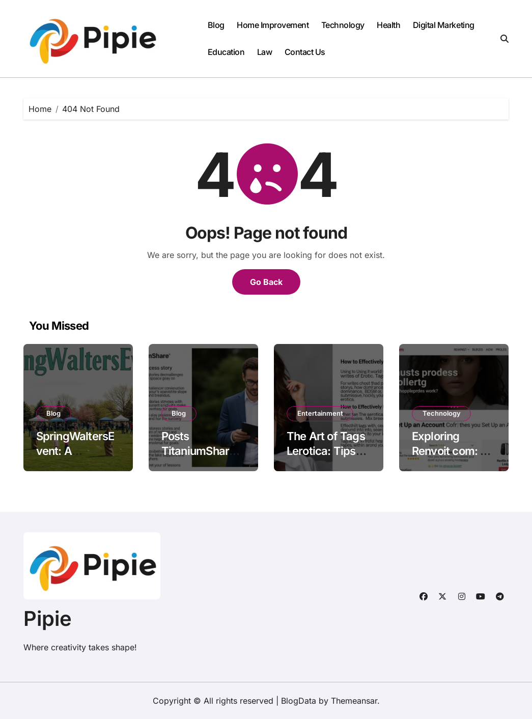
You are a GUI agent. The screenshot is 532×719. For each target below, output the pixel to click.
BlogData (298, 701)
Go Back (266, 282)
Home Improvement (273, 25)
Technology (343, 25)
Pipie (47, 618)
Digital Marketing (443, 25)
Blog (216, 25)
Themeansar (354, 701)
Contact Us (305, 52)
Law (264, 52)
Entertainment (320, 413)
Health (388, 25)
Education (226, 52)
